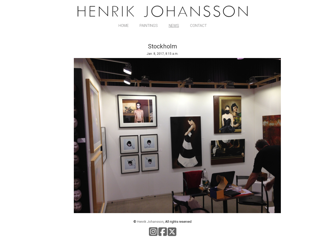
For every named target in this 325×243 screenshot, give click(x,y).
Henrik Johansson (150, 221)
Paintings (149, 25)
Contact (198, 25)
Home (123, 25)
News (174, 25)
